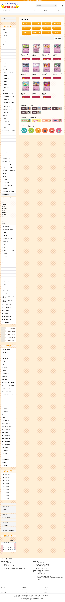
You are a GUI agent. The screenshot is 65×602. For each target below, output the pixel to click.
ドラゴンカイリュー (26, 33)
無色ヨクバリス (36, 32)
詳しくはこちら (11, 565)
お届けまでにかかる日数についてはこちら (41, 570)
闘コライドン (36, 28)
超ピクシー (26, 28)
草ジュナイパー (26, 23)
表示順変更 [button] (58, 38)
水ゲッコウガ (46, 23)
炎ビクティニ (36, 23)
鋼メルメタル (57, 28)
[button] (58, 11)
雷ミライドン (57, 23)
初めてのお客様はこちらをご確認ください (16, 568)
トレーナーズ (46, 32)
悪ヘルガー (46, 28)
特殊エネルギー (57, 32)
